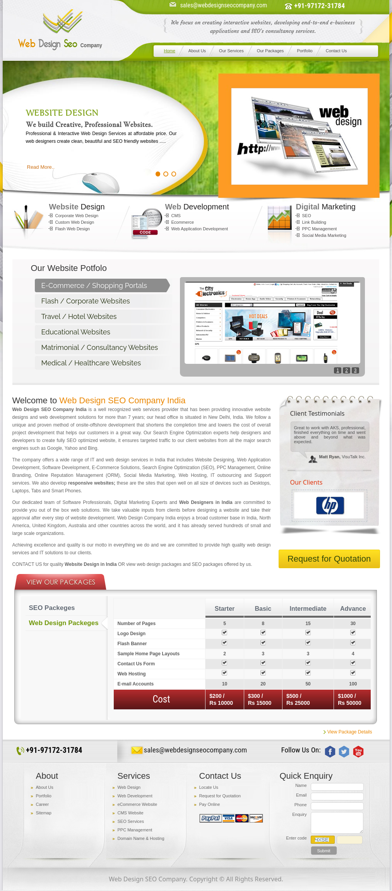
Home (169, 50)
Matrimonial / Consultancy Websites (99, 347)
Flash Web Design (72, 228)
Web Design (129, 787)
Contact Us (336, 50)
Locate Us (209, 787)
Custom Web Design (74, 222)
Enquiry (299, 814)
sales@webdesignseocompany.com (223, 5)
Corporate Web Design (77, 215)
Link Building (314, 222)
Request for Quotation (329, 559)
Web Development (135, 795)
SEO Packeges (52, 608)
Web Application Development (199, 228)
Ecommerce (182, 222)
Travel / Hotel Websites (79, 316)
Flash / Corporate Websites (85, 301)
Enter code (296, 838)
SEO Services (131, 821)
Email (301, 795)
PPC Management (319, 228)
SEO (306, 215)
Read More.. (41, 167)
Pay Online (209, 804)
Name (300, 785)
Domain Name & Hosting (141, 838)
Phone (300, 804)
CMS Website (131, 812)
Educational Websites (76, 332)
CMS (176, 215)
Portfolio (304, 50)
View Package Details (349, 732)
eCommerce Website (137, 804)
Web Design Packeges (64, 623)
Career (42, 804)
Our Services (231, 50)
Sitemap (43, 812)
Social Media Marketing (324, 235)
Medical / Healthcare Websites (91, 363)
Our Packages (270, 50)
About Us (197, 50)
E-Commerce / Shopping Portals (94, 285)
